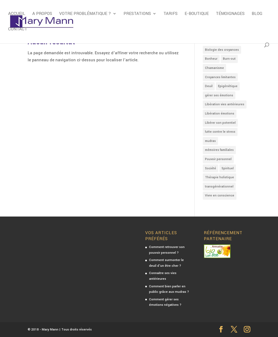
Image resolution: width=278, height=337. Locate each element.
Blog (257, 14)
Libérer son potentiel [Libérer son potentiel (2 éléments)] (220, 123)
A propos (42, 14)
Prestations (137, 14)
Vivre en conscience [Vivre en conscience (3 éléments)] (219, 195)
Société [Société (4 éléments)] (210, 168)
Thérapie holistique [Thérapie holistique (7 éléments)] (219, 177)
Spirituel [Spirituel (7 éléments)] (228, 168)
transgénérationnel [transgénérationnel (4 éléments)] (219, 187)
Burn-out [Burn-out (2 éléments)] (229, 59)
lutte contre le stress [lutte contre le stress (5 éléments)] (220, 132)
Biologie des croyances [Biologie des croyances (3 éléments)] (222, 50)
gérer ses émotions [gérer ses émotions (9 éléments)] (219, 95)
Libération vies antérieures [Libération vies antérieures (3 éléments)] (224, 104)
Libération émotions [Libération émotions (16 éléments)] (219, 114)
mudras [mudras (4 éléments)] (210, 141)
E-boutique (197, 14)
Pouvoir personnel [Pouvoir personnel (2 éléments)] (218, 159)
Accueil (16, 14)
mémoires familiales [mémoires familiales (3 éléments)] (219, 150)
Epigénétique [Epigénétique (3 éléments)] (228, 86)
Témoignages (230, 14)
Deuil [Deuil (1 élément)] (209, 86)
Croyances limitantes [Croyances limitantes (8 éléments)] (220, 77)
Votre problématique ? (85, 14)
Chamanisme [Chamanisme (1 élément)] (214, 68)
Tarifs (170, 14)
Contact (17, 29)
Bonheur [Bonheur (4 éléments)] (211, 59)
